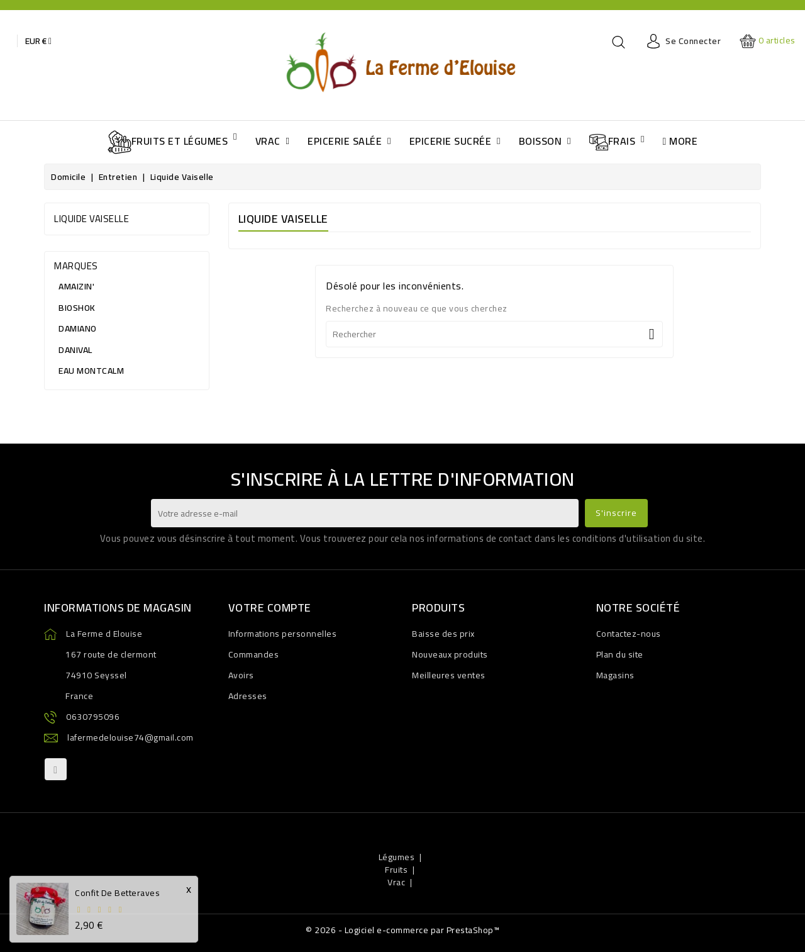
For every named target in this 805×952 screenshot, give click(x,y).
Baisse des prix (443, 633)
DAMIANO (75, 328)
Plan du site (619, 654)
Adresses (247, 696)
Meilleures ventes (449, 675)
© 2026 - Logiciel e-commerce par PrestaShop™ (402, 930)
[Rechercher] (494, 334)
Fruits (396, 869)
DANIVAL (73, 350)
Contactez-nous (628, 633)
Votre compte (269, 607)
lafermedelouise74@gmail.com (130, 737)
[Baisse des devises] (38, 41)
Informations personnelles (282, 633)
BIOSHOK (75, 307)
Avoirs (241, 675)
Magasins (615, 675)
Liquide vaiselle (91, 219)
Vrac (396, 882)
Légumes (397, 857)
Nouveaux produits (450, 654)
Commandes (253, 654)
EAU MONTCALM (89, 370)
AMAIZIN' (74, 286)
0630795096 (92, 716)
